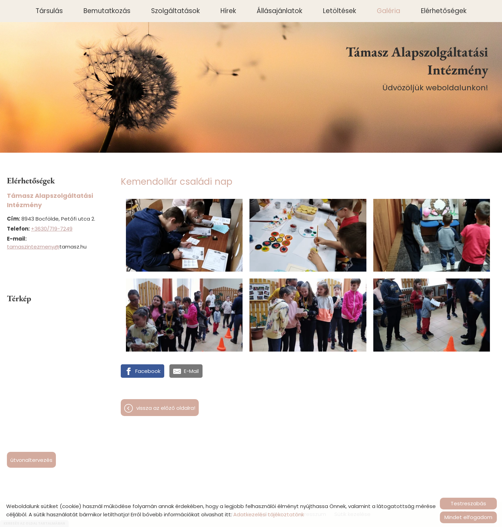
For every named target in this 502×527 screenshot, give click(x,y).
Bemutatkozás (106, 11)
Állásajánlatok (279, 11)
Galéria (388, 11)
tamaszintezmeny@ (33, 246)
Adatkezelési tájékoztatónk (268, 514)
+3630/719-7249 (51, 228)
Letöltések (339, 11)
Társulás (49, 11)
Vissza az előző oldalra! (165, 408)
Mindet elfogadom (468, 517)
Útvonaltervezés (31, 460)
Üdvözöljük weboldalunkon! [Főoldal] (408, 68)
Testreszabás (468, 503)
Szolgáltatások (175, 11)
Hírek (228, 11)
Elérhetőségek (443, 11)
